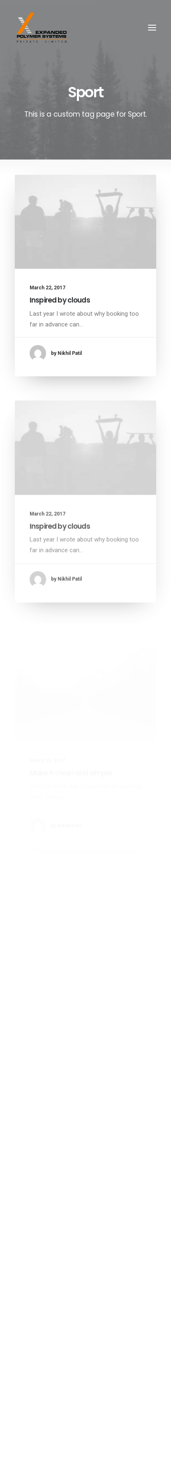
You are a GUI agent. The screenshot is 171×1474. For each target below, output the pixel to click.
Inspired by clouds (60, 300)
